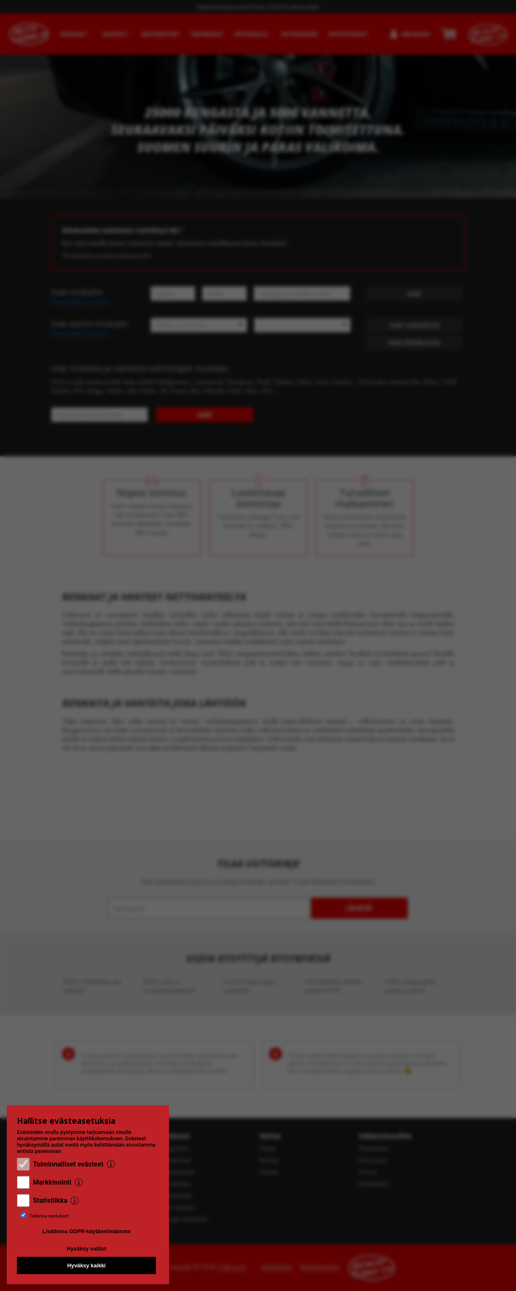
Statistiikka (50, 1200)
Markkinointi (52, 1182)
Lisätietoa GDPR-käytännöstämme (86, 1231)
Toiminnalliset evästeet (68, 1164)
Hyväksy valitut (86, 1248)
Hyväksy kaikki (86, 1265)
